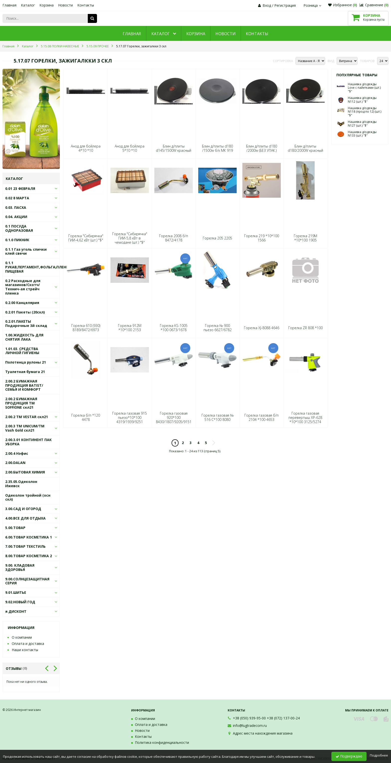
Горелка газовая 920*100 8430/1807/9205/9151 (174, 417)
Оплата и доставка (28, 643)
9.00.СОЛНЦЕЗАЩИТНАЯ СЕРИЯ (27, 581)
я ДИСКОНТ (15, 611)
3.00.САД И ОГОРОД (23, 508)
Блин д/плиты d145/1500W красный (173, 148)
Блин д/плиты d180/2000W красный (305, 148)
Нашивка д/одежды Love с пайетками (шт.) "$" (364, 87)
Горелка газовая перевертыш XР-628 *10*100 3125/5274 (305, 417)
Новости (65, 5)
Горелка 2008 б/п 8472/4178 (173, 237)
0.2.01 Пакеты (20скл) (25, 312)
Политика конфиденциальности (162, 742)
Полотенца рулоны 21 (25, 362)
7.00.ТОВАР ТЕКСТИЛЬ (25, 546)
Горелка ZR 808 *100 (305, 327)
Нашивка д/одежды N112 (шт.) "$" (362, 99)
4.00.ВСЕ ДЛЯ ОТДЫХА (25, 518)
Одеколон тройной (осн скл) (27, 497)
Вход (267, 5)
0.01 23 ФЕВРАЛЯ (20, 188)
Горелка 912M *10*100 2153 (129, 327)
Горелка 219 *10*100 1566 (261, 237)
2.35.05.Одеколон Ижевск (21, 483)
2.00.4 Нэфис (16, 453)
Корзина (46, 5)
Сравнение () (374, 4)
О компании (22, 637)
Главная (9, 5)
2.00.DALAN (15, 462)
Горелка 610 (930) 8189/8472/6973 (85, 327)
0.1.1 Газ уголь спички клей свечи (26, 251)
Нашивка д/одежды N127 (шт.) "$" (362, 123)
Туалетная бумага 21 (25, 371)
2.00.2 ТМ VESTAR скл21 (26, 416)
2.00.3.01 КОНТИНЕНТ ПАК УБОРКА (28, 441)
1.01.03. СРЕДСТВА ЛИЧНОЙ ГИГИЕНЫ (22, 350)
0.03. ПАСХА (15, 207)
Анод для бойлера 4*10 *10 (85, 148)
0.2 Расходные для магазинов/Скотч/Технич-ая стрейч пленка (22, 287)
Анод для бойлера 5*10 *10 (129, 148)
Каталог (28, 5)
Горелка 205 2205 (217, 238)
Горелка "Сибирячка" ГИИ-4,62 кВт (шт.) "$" (85, 237)
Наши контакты (25, 649)
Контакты (85, 5)
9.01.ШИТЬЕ (15, 592)
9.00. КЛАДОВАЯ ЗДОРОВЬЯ (19, 567)
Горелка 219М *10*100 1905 (305, 237)
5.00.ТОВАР (15, 527)
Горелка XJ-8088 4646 (261, 327)
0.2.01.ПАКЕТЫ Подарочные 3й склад (26, 323)
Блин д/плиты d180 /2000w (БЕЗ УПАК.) (261, 148)
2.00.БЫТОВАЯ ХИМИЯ (25, 472)
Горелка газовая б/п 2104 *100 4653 (261, 417)
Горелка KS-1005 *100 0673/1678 (174, 327)
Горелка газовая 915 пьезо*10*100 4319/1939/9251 (129, 417)
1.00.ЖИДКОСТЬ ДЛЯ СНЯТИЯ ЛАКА (24, 337)
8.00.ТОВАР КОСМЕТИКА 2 (28, 555)
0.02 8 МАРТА (17, 198)
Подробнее (379, 755)
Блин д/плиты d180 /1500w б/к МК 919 (217, 148)
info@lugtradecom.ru (250, 725)
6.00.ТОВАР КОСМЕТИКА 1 (28, 537)
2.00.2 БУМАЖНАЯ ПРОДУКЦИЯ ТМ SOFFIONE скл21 (21, 403)
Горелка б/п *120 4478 (85, 417)
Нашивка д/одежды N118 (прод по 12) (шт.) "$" (364, 111)
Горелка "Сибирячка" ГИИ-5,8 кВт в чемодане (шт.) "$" (129, 238)
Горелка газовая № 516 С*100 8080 (217, 417)
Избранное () (342, 4)
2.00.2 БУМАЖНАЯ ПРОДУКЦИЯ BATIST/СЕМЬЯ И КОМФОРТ (24, 385)
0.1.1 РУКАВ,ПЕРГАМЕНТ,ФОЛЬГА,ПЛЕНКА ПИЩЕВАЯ (38, 267)
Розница (312, 5)
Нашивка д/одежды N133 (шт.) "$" (362, 134)
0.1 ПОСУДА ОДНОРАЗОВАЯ (19, 228)
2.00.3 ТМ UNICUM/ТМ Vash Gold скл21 (24, 428)
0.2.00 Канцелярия (22, 302)
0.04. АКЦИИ (16, 216)
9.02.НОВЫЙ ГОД (20, 602)
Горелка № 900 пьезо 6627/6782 (217, 327)
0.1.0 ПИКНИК (17, 239)
